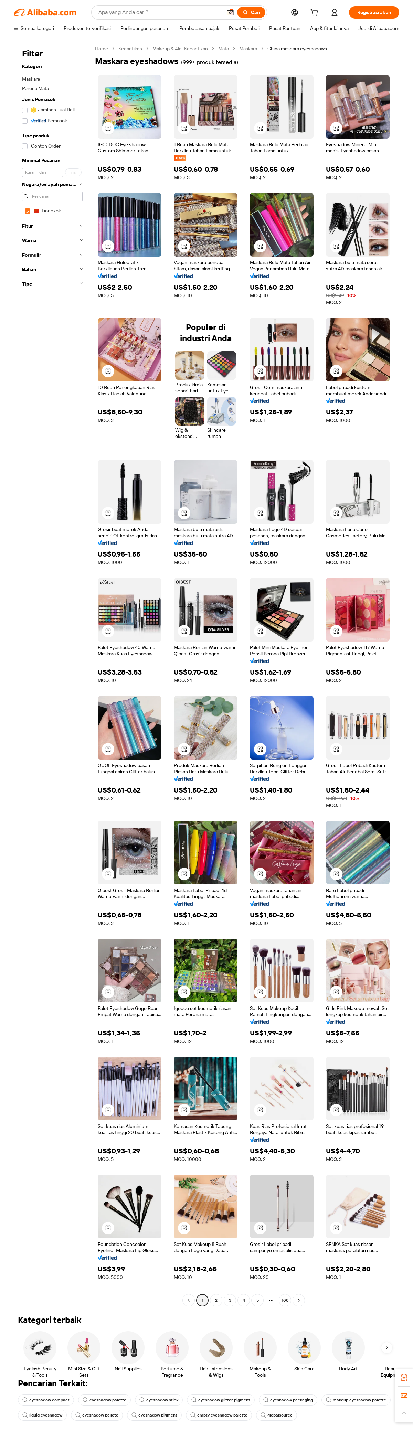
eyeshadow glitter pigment (220, 1400)
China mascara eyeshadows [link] (297, 48)
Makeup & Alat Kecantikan (180, 48)
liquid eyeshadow (42, 1415)
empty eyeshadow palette (218, 1415)
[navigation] (52, 675)
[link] (404, 1378)
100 (285, 1300)
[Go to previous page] (188, 1300)
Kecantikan (130, 48)
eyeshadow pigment (154, 1415)
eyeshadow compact (46, 1400)
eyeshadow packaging (288, 1400)
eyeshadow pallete (96, 1415)
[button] (230, 12)
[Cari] (251, 12)
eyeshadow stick (158, 1400)
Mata (223, 48)
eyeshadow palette (104, 1400)
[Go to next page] (299, 1300)
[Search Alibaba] (159, 12)
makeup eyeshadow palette (356, 1400)
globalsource (277, 1415)
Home (101, 48)
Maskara (248, 48)
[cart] (315, 13)
